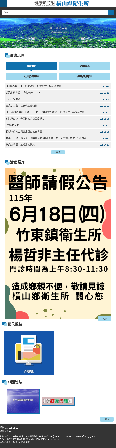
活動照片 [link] (17, 162)
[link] (58, 243)
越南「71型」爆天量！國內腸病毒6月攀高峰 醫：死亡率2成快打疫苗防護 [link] (58, 138)
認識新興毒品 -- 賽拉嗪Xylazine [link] (58, 92)
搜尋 (111, 12)
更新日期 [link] (4, 428)
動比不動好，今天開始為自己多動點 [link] (58, 118)
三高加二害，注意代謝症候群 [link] (58, 105)
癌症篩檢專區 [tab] (84, 76)
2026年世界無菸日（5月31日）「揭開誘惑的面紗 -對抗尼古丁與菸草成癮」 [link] (58, 112)
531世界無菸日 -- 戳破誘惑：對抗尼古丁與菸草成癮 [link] (58, 86)
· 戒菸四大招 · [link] (58, 125)
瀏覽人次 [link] (4, 431)
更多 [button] (58, 152)
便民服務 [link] (15, 324)
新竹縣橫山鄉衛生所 (61, 3)
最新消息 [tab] (31, 66)
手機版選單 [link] (3, 3)
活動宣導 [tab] (85, 66)
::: (4, 49)
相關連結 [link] (15, 382)
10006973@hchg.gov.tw (84, 436)
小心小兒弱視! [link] (58, 99)
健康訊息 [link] (17, 55)
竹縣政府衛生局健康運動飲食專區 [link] (58, 131)
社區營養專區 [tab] (31, 76)
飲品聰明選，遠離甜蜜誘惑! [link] (58, 144)
